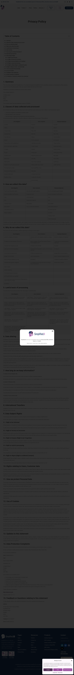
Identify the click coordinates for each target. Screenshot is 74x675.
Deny (58, 669)
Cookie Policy (55, 672)
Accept (48, 669)
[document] (37, 337)
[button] (71, 660)
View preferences (67, 669)
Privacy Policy (60, 672)
